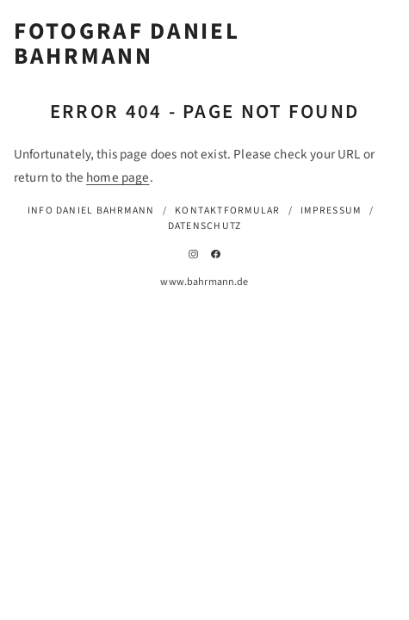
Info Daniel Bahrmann (91, 210)
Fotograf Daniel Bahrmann (127, 45)
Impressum (331, 210)
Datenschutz (204, 226)
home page (117, 177)
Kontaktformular (227, 210)
